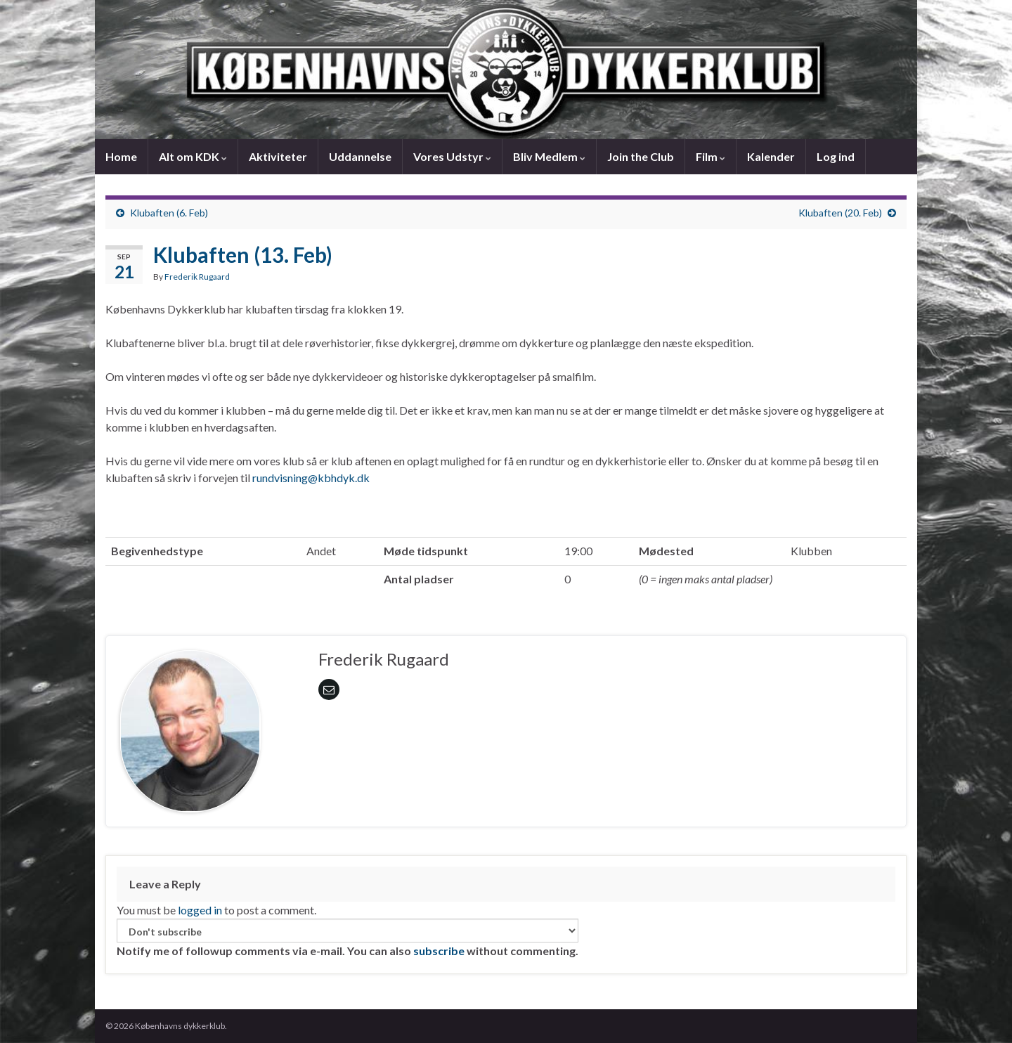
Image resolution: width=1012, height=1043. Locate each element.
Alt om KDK (193, 156)
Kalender (771, 156)
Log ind (836, 156)
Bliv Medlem (549, 156)
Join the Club (640, 156)
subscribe (439, 950)
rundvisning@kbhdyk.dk (311, 477)
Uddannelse (360, 156)
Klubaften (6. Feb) (169, 213)
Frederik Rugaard (197, 276)
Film (710, 156)
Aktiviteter (278, 156)
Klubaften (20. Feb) (840, 213)
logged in (200, 909)
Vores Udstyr (452, 156)
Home (121, 156)
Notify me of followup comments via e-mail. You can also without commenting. (347, 938)
